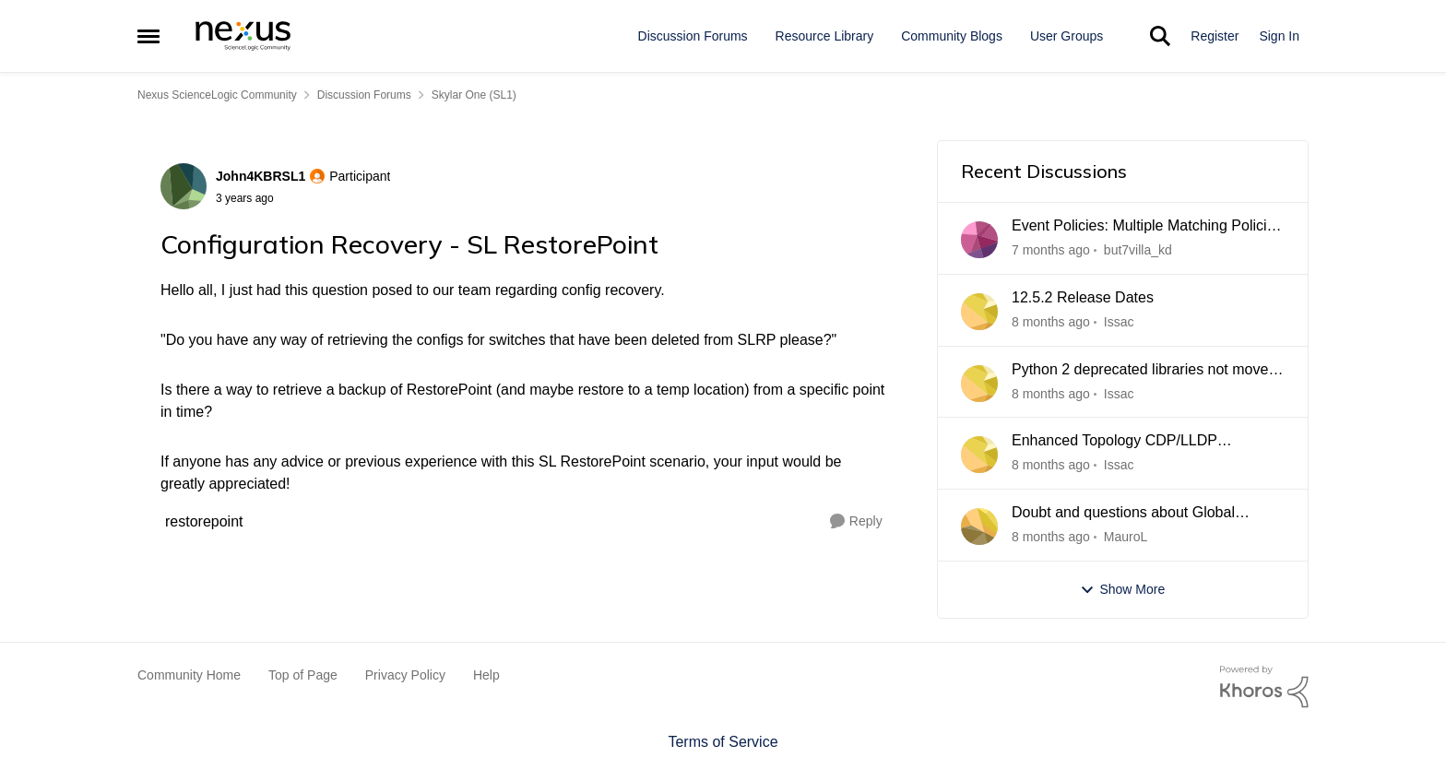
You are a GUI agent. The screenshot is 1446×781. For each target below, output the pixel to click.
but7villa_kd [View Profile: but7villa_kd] (1138, 250)
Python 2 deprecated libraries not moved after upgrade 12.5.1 (1144, 370)
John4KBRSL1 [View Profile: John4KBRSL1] (260, 176)
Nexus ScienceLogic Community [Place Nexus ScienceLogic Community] (217, 95)
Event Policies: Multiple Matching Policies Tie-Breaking (1147, 227)
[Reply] (856, 521)
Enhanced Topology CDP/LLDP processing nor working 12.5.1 (1114, 441)
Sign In (1279, 36)
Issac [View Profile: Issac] (1119, 321)
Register (1215, 36)
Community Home (189, 675)
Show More (1122, 590)
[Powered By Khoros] (1264, 687)
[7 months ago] (1051, 250)
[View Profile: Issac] (979, 311)
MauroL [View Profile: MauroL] (1125, 536)
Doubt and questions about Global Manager (1123, 513)
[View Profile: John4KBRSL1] (183, 186)
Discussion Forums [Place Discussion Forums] (364, 95)
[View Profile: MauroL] (979, 526)
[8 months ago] (1051, 322)
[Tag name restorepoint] (204, 521)
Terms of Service (722, 742)
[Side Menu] (148, 36)
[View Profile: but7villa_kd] (979, 239)
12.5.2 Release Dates (1083, 297)
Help (486, 675)
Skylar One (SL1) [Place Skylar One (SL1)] (474, 95)
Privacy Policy (405, 675)
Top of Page (303, 675)
